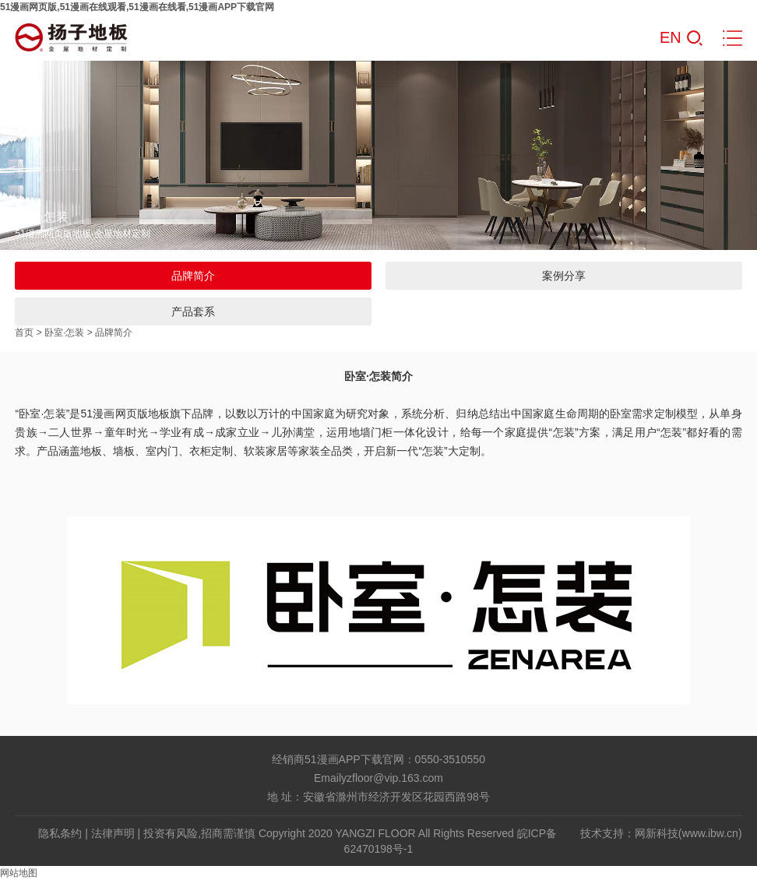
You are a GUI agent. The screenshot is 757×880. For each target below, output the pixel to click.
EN (670, 37)
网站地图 (18, 873)
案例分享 (564, 275)
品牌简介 (193, 275)
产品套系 (193, 311)
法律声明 (113, 833)
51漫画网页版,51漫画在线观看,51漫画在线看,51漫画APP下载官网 (137, 7)
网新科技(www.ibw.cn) (688, 833)
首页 (24, 332)
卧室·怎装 (64, 332)
